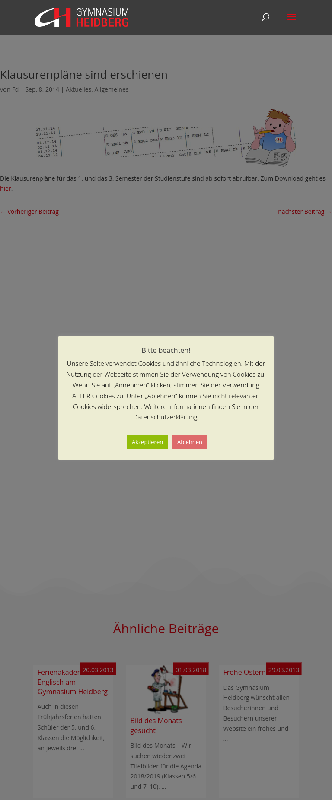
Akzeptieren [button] (147, 442)
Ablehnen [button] (189, 442)
